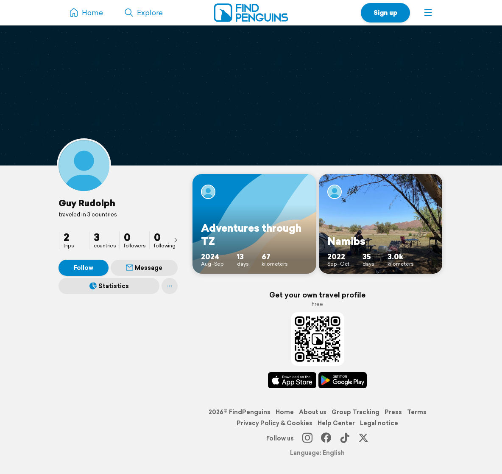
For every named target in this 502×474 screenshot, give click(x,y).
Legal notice (379, 423)
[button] (428, 12)
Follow (83, 268)
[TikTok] (345, 438)
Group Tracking (355, 412)
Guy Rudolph (87, 202)
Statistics (109, 286)
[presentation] (175, 240)
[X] (363, 438)
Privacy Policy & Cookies (274, 423)
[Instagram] (307, 438)
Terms (417, 412)
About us (312, 412)
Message (144, 268)
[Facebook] (326, 438)
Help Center (336, 423)
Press (393, 412)
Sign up (385, 12)
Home (285, 412)
